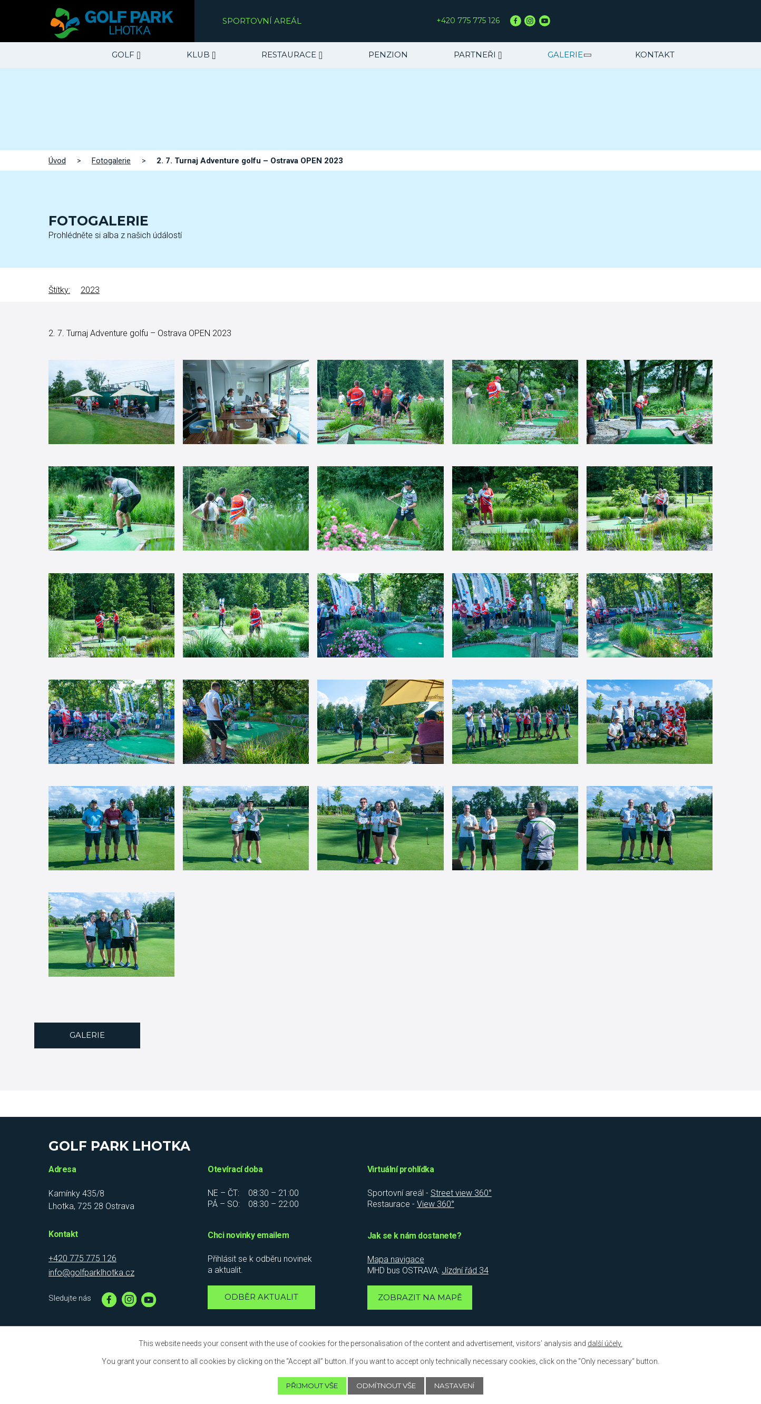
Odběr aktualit (261, 1298)
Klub (198, 55)
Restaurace (288, 55)
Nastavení (462, 1385)
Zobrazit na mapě (421, 1298)
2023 (90, 290)
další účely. (605, 1343)
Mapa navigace (395, 1259)
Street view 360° (461, 1193)
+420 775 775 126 (469, 20)
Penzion (388, 55)
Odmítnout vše (387, 1385)
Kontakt (655, 55)
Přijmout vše (306, 1385)
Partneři (475, 55)
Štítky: (59, 290)
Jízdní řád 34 (465, 1270)
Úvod (57, 160)
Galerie (565, 55)
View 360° (435, 1204)
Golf (123, 55)
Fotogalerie (111, 160)
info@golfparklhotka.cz (91, 1273)
